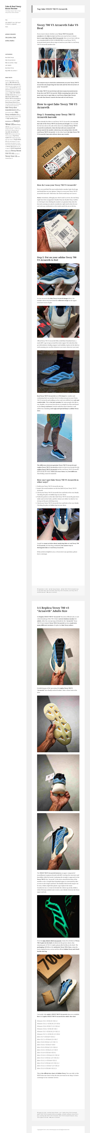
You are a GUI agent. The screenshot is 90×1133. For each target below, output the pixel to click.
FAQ (6, 20)
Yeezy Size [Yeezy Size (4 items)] (11, 156)
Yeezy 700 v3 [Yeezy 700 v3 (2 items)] (11, 146)
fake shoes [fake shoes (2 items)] (11, 95)
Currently (41, 1115)
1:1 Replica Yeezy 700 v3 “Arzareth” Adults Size (53, 609)
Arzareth (64, 1114)
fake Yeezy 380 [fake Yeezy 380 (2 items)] (10, 96)
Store (6, 26)
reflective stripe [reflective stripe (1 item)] (15, 130)
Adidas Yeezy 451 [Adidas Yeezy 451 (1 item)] (9, 86)
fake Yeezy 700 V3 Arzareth (54, 38)
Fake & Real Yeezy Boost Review (13, 7)
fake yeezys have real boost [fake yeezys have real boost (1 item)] (13, 105)
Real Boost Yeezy (9, 68)
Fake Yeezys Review (10, 60)
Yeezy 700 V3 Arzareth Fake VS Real (57, 26)
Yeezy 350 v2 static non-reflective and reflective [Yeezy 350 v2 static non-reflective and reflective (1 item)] (13, 145)
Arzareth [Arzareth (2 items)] (13, 88)
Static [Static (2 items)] (7, 134)
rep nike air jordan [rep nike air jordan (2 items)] (11, 132)
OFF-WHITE (8, 65)
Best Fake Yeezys (9, 57)
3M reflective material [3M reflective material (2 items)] (12, 84)
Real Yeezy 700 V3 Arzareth (61, 590)
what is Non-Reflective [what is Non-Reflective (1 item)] (12, 141)
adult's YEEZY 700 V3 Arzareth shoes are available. (49, 1114)
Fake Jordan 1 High (10, 37)
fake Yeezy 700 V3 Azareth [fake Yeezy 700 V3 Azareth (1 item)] (11, 100)
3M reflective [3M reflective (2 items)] (14, 82)
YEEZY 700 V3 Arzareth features (66, 1115)
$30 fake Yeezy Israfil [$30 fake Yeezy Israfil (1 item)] (10, 80)
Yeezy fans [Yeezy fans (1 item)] (16, 153)
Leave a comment (52, 592)
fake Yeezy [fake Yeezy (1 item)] (18, 94)
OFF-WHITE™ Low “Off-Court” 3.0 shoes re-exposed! (13, 23)
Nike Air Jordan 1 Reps (11, 62)
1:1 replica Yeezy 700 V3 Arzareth (69, 1112)
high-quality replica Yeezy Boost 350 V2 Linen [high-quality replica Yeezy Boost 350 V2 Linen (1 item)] (13, 116)
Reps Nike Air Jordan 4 (11, 70)
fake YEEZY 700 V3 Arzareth (69, 589)
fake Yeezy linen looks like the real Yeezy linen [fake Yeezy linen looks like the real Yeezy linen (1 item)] (13, 104)
